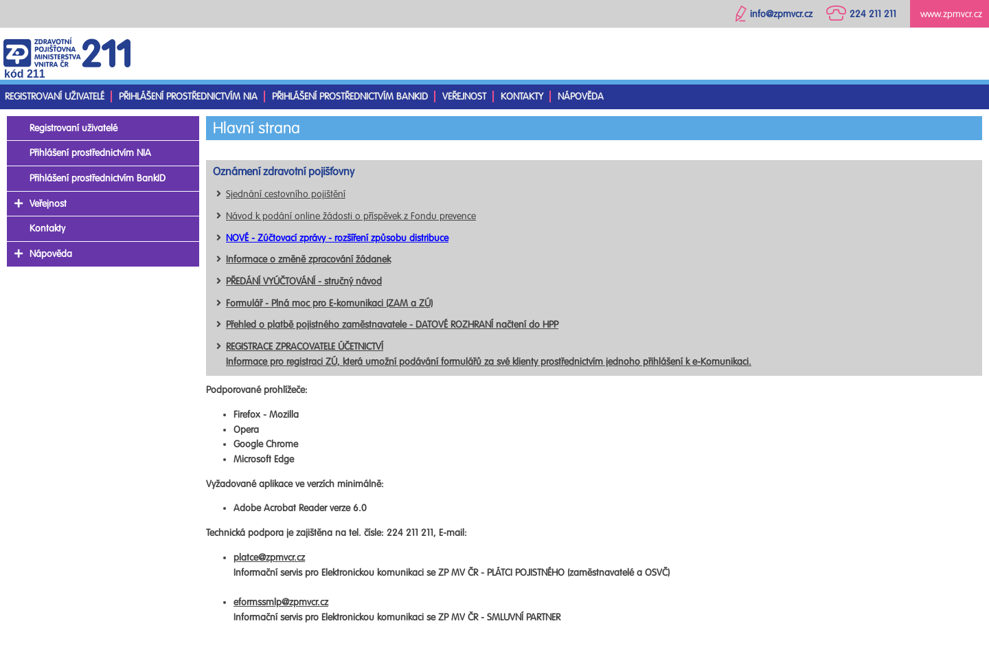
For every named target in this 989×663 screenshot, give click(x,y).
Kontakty (522, 96)
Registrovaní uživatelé (54, 96)
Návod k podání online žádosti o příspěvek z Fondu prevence (351, 216)
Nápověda (581, 96)
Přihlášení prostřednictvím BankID (350, 96)
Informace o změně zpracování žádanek (308, 259)
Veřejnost (464, 96)
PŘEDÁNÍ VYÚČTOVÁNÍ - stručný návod (304, 281)
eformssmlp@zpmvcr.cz (281, 602)
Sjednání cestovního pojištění (285, 194)
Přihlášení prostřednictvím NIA (188, 96)
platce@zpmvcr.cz (269, 557)
